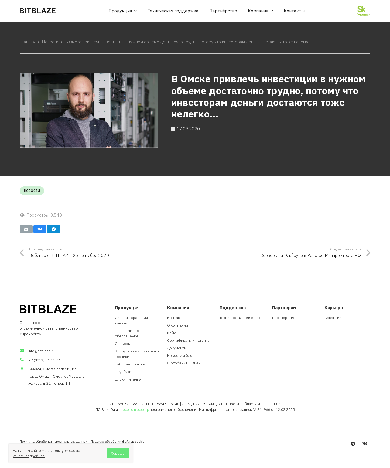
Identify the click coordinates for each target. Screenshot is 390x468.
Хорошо (118, 453)
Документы (177, 347)
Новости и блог (180, 355)
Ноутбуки (123, 371)
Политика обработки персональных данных (53, 441)
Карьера (333, 307)
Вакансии (332, 317)
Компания (178, 307)
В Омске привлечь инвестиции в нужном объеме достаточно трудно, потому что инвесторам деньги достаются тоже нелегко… (189, 42)
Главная (27, 42)
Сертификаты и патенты (188, 340)
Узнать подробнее (29, 455)
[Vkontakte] (365, 443)
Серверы (123, 343)
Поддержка (233, 307)
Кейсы (172, 332)
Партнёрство (283, 317)
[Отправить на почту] (26, 229)
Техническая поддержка (241, 317)
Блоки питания (128, 379)
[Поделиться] (39, 229)
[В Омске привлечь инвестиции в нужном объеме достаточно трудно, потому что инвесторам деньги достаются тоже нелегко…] (89, 110)
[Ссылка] (38, 10)
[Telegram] (353, 443)
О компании (177, 325)
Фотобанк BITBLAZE (185, 363)
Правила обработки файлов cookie (117, 441)
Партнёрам (284, 307)
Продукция (127, 307)
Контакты (175, 317)
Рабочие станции (130, 364)
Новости (50, 42)
